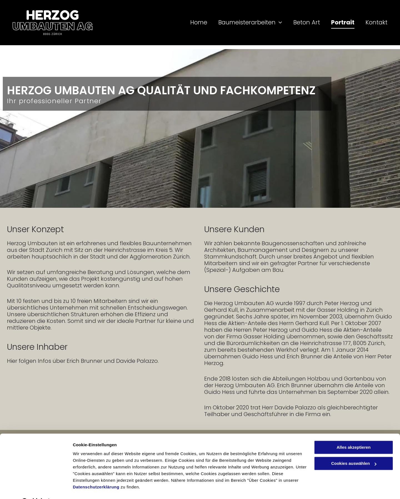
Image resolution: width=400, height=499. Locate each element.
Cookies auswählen (92, 488)
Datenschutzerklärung (96, 472)
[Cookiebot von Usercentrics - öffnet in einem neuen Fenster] (36, 488)
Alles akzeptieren (354, 433)
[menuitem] (193, 22)
